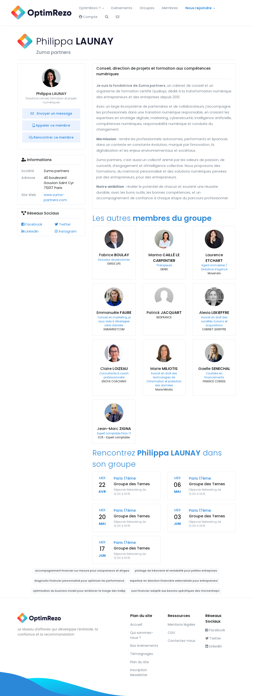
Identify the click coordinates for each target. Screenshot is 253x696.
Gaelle (214, 368)
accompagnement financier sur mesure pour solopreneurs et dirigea (82, 570)
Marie (164, 368)
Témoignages (141, 653)
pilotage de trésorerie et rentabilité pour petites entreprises (176, 570)
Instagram (66, 231)
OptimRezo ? (90, 8)
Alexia (214, 312)
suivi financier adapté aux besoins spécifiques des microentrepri (175, 591)
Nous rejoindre (198, 8)
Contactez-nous (181, 640)
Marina (163, 257)
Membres (170, 8)
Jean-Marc (114, 428)
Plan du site (139, 662)
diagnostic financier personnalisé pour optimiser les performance (79, 581)
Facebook (31, 224)
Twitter (63, 224)
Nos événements (144, 645)
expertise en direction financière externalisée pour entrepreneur (174, 581)
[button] (106, 17)
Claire (114, 368)
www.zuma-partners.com (55, 197)
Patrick (164, 312)
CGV (171, 632)
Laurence (214, 257)
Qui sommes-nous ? (141, 635)
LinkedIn (30, 231)
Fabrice (114, 255)
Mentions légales (181, 624)
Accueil (136, 624)
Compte (88, 17)
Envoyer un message (51, 113)
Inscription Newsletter (139, 672)
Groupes (147, 8)
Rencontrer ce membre (51, 137)
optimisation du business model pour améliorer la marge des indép (79, 591)
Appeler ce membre (51, 125)
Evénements (121, 8)
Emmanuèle (114, 312)
